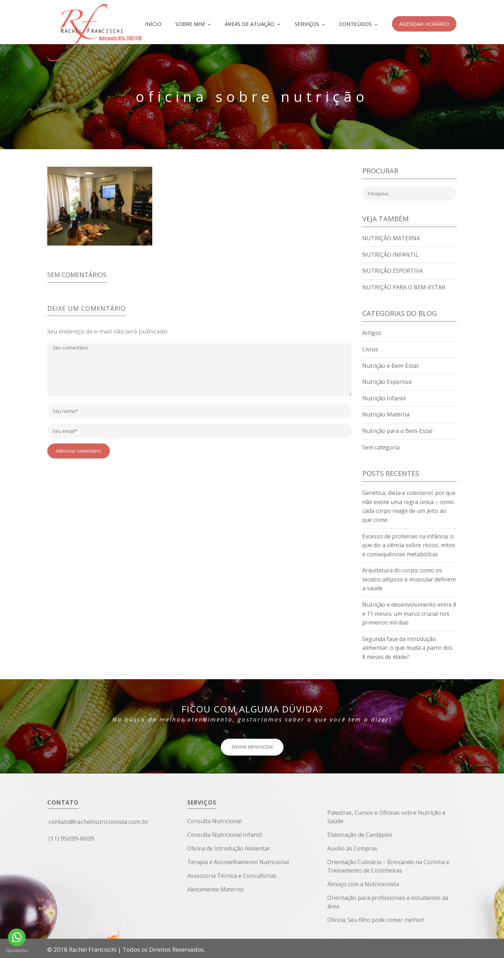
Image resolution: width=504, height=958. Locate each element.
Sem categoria (381, 447)
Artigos (372, 333)
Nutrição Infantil (390, 255)
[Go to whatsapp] (17, 937)
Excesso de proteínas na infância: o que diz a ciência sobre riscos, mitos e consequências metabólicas (408, 545)
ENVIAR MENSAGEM (252, 747)
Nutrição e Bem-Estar (390, 366)
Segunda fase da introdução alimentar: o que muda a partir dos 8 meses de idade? (407, 648)
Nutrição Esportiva (392, 271)
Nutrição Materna (391, 238)
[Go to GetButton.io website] (17, 951)
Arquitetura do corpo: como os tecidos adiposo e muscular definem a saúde (409, 579)
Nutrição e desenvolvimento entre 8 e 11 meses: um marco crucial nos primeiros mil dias (409, 613)
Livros (370, 349)
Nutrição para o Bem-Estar (403, 287)
